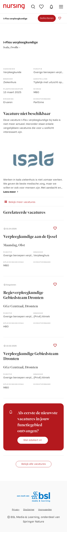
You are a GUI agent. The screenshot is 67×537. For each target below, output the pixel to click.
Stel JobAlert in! (32, 440)
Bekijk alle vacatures (33, 463)
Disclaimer (28, 509)
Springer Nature (33, 521)
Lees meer (9, 191)
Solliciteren (47, 18)
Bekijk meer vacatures (19, 202)
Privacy (15, 509)
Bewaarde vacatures (41, 7)
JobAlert (51, 7)
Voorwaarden (45, 509)
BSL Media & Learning (25, 517)
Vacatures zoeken (33, 7)
